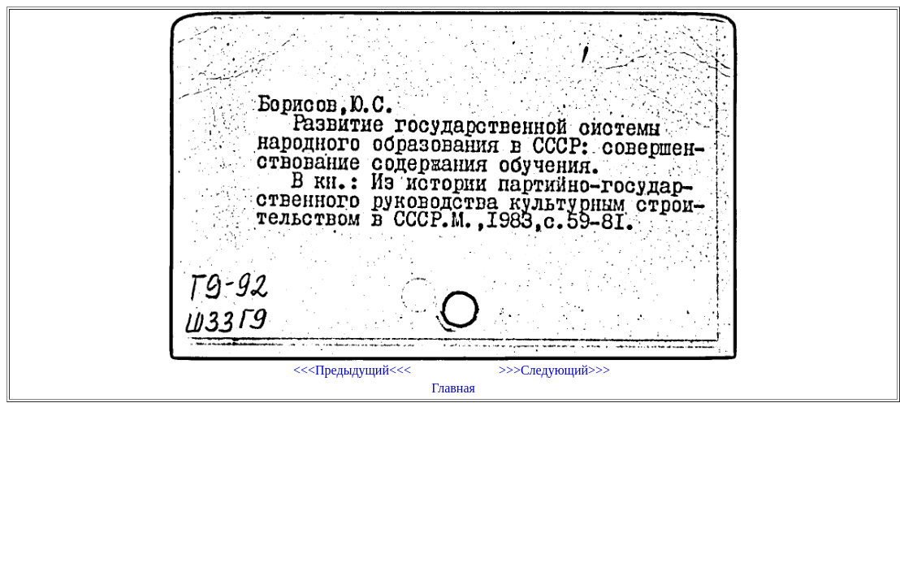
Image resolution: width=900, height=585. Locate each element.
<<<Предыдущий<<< (352, 370)
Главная (453, 388)
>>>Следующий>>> (554, 370)
